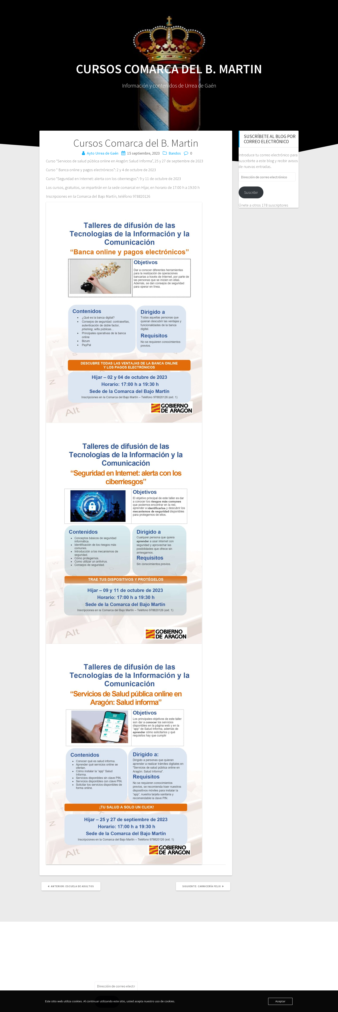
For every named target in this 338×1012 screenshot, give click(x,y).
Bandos (175, 153)
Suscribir (251, 192)
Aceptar (280, 1001)
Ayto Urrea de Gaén (102, 153)
